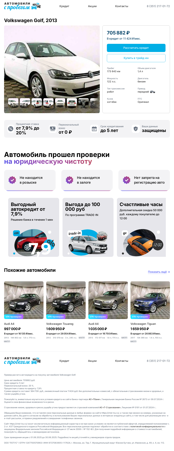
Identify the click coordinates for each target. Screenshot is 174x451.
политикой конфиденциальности (147, 426)
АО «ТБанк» (95, 399)
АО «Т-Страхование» (110, 407)
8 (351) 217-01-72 (158, 6)
